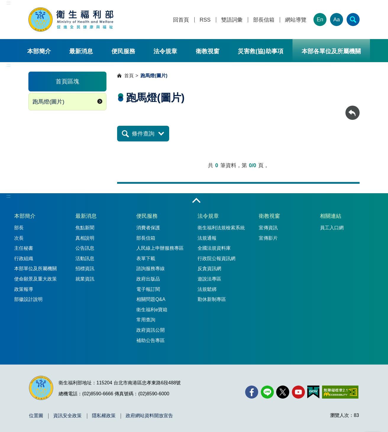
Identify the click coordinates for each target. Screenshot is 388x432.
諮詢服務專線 (150, 268)
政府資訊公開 (150, 330)
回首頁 (181, 20)
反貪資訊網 (209, 268)
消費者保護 (148, 227)
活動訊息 (84, 258)
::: (8, 2)
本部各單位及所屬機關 (331, 51)
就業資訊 (84, 278)
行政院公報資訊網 (216, 258)
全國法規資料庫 (214, 248)
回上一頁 (352, 108)
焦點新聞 (84, 227)
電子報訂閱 (148, 289)
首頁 (129, 75)
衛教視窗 (207, 51)
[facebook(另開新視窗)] (251, 392)
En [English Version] (320, 19)
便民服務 (123, 51)
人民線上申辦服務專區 (160, 248)
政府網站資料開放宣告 (149, 415)
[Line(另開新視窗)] (267, 392)
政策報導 (23, 289)
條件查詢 (143, 133)
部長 (19, 227)
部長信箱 (263, 20)
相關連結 (330, 216)
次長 (19, 238)
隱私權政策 (104, 415)
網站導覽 (295, 20)
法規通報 (207, 238)
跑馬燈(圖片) (48, 102)
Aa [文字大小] (336, 19)
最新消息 (81, 51)
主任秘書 (23, 248)
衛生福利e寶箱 (151, 309)
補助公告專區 (150, 340)
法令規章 (165, 51)
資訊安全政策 (67, 415)
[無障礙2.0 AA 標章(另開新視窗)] (340, 392)
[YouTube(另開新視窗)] (298, 392)
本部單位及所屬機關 (35, 268)
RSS (205, 20)
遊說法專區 (209, 278)
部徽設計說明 (28, 299)
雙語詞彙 (231, 20)
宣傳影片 (268, 238)
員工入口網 (332, 227)
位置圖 (36, 415)
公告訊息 (84, 248)
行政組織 (23, 258)
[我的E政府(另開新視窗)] (313, 392)
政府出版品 (148, 278)
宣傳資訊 (268, 227)
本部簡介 (39, 51)
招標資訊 (84, 268)
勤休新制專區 (212, 299)
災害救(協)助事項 (260, 51)
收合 (196, 200)
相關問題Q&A (150, 299)
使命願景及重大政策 (35, 278)
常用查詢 (145, 319)
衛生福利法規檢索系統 (221, 227)
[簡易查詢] (353, 19)
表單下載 (145, 258)
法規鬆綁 (207, 289)
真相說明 (84, 238)
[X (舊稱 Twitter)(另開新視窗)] (282, 392)
